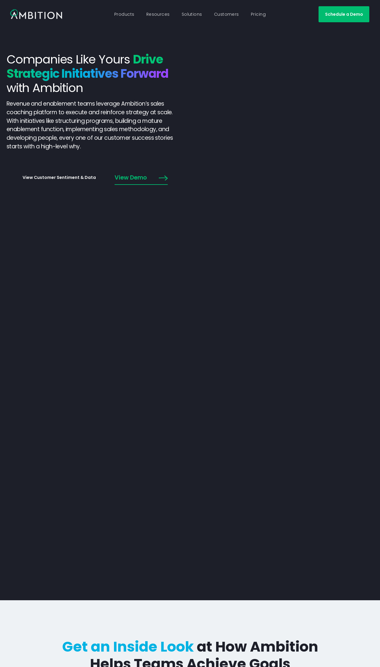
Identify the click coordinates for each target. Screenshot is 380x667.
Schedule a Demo (344, 14)
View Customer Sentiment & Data (59, 177)
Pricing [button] (258, 14)
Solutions (192, 14)
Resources (158, 14)
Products (124, 14)
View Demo (141, 178)
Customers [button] (226, 14)
